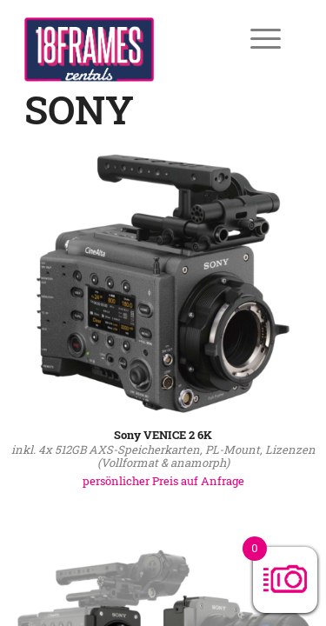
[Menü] (253, 38)
